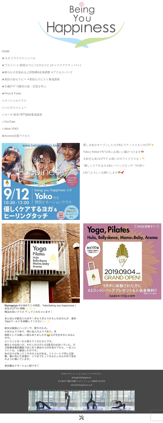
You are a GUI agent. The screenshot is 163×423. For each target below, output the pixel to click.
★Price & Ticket (11, 93)
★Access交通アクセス (16, 135)
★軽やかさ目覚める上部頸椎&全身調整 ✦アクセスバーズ (37, 72)
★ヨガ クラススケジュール (18, 58)
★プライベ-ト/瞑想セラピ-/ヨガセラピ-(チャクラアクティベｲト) (41, 65)
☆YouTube (8, 121)
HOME (5, 51)
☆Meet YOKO (10, 128)
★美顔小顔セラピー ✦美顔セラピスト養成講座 (31, 79)
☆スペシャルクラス (14, 100)
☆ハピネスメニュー (14, 107)
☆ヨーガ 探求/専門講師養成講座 (22, 114)
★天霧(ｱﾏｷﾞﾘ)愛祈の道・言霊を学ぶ (24, 86)
